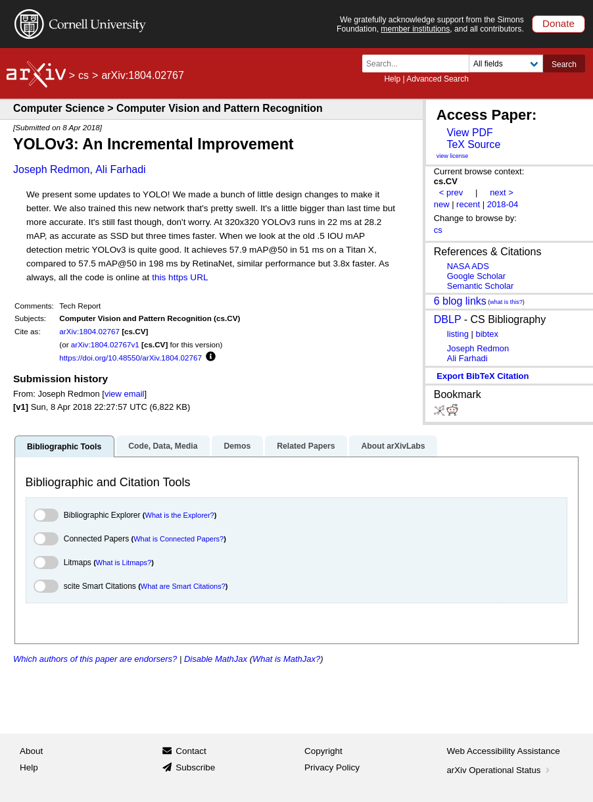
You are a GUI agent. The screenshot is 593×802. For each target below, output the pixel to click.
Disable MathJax (215, 659)
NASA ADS (468, 266)
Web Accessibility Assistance (503, 751)
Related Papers (306, 446)
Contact (191, 751)
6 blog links (460, 300)
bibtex (486, 334)
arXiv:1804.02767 (89, 331)
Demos (237, 446)
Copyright (323, 751)
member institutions (415, 29)
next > (501, 192)
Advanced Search (437, 79)
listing (458, 334)
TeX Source (473, 144)
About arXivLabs (393, 446)
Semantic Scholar (480, 286)
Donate (558, 23)
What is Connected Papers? (178, 539)
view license (453, 156)
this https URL (180, 277)
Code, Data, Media (162, 446)
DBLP (448, 319)
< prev (451, 192)
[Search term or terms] (419, 63)
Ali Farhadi (120, 169)
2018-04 (503, 204)
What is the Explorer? (179, 515)
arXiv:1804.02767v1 (105, 344)
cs (83, 75)
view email (124, 394)
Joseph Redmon (51, 169)
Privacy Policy (332, 767)
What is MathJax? (286, 659)
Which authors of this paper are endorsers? (95, 659)
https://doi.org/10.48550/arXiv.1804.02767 (130, 357)
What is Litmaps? (123, 562)
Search (564, 64)
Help (392, 79)
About (31, 751)
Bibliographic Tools (64, 446)
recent (468, 204)
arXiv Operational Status (500, 770)
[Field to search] (506, 63)
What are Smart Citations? (183, 586)
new (442, 204)
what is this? (506, 302)
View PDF (469, 132)
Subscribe (195, 767)
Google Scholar (476, 276)
